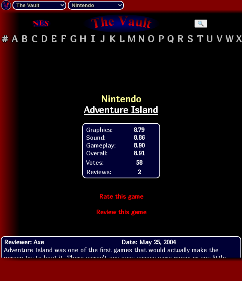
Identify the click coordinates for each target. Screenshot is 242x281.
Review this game (121, 212)
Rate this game (121, 196)
